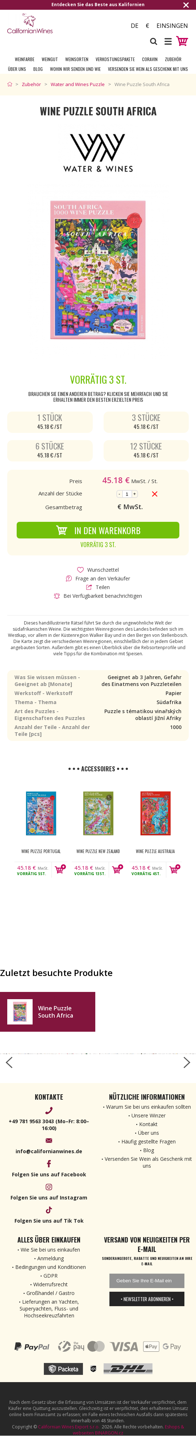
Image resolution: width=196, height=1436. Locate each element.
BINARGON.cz (109, 1433)
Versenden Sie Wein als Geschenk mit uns (148, 69)
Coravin (150, 59)
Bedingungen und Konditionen (50, 1267)
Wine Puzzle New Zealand (98, 851)
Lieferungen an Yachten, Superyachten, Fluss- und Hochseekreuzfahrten (49, 1308)
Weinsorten (76, 59)
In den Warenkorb (98, 530)
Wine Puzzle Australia (155, 851)
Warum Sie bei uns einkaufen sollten (148, 1106)
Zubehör (173, 59)
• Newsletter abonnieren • (147, 1299)
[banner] (47, 23)
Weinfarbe (24, 59)
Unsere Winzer (149, 1115)
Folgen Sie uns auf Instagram (49, 1197)
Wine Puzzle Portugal (41, 851)
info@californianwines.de (49, 1151)
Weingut (50, 59)
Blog (38, 69)
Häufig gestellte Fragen (148, 1141)
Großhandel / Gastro (50, 1293)
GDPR (50, 1275)
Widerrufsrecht (50, 1284)
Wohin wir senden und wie (75, 69)
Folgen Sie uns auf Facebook (49, 1174)
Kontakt (148, 1124)
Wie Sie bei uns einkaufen (50, 1249)
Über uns (17, 69)
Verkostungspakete (115, 59)
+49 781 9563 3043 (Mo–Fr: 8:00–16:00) (49, 1125)
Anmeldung (50, 1258)
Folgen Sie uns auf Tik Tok (49, 1220)
